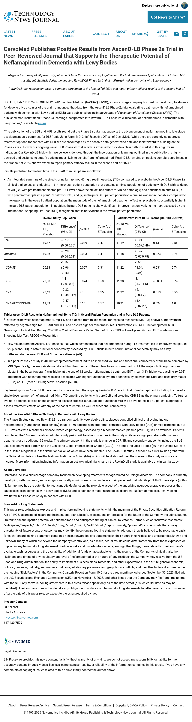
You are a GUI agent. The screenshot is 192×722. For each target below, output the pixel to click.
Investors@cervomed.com (21, 617)
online (42, 123)
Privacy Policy (160, 705)
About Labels (69, 34)
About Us (121, 34)
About (12, 705)
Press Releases (39, 34)
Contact (101, 34)
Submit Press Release (67, 705)
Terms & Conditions (99, 705)
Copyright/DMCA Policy (131, 705)
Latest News (10, 34)
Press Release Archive (34, 705)
